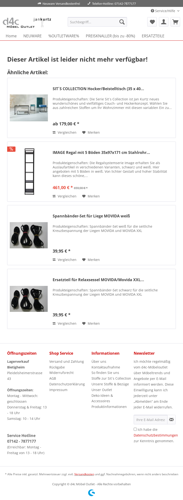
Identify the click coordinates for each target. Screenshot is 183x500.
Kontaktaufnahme (106, 367)
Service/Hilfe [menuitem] (163, 11)
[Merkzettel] (152, 22)
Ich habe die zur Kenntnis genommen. (156, 435)
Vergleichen (64, 132)
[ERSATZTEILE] (153, 35)
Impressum (58, 389)
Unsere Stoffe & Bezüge (110, 384)
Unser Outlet (102, 389)
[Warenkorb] (175, 22)
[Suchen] (122, 22)
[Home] (11, 35)
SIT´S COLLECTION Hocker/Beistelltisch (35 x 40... (98, 88)
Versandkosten (84, 474)
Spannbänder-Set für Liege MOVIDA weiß (91, 216)
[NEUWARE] (32, 35)
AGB (52, 378)
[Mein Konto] (163, 22)
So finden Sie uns (105, 372)
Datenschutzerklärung (67, 384)
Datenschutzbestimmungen (156, 435)
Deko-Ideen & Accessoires (102, 398)
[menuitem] (97, 24)
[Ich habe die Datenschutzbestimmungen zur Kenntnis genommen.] (135, 429)
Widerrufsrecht (61, 372)
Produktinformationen (109, 406)
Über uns (99, 361)
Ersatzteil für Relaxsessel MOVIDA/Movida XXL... (98, 279)
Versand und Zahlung (66, 361)
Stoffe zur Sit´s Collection (111, 378)
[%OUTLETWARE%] (63, 35)
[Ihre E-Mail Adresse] (151, 419)
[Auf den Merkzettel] (91, 132)
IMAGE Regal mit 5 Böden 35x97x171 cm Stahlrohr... (101, 152)
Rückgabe (57, 367)
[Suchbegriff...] (97, 22)
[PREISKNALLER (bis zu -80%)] (110, 35)
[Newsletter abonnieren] (171, 419)
